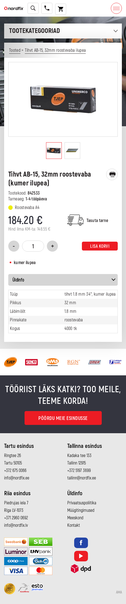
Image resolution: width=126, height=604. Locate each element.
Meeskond (75, 518)
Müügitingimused (80, 510)
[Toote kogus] (33, 246)
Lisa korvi (99, 246)
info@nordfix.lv (16, 525)
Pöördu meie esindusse (63, 418)
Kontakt (73, 525)
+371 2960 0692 (16, 518)
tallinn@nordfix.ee (81, 478)
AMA (119, 592)
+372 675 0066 (15, 470)
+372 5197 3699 (79, 470)
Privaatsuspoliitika (81, 503)
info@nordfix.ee (16, 478)
